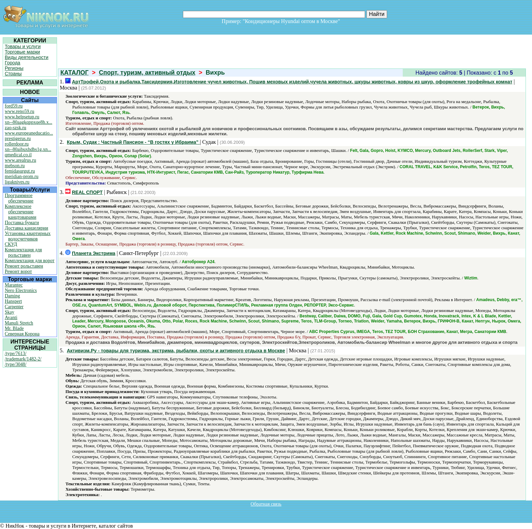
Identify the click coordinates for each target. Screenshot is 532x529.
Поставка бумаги (22, 222)
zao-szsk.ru (15, 127)
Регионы (14, 68)
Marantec (14, 285)
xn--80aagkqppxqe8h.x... (28, 122)
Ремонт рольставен (24, 266)
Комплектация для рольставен (23, 252)
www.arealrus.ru (20, 160)
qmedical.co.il (18, 154)
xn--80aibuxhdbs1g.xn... (28, 149)
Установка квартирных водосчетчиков (28, 236)
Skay (9, 312)
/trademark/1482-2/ (23, 358)
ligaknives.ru (17, 181)
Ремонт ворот (18, 271)
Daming (12, 295)
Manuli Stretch (19, 323)
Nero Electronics (21, 290)
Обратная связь (266, 504)
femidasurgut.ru (20, 171)
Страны (13, 73)
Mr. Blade (14, 328)
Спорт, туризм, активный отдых (147, 72)
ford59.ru (14, 106)
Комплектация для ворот (29, 260)
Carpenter (14, 306)
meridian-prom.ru (21, 176)
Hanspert (13, 301)
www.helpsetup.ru (22, 116)
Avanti (11, 317)
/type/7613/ (15, 353)
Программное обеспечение (19, 198)
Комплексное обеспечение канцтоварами (20, 212)
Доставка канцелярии (26, 228)
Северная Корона (22, 333)
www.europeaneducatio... (29, 133)
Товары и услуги (23, 46)
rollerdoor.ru (16, 143)
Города (12, 62)
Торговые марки (22, 52)
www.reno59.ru (19, 111)
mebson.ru (15, 165)
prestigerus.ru (18, 138)
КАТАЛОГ (74, 72)
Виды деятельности (27, 57)
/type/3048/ (15, 364)
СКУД (11, 244)
